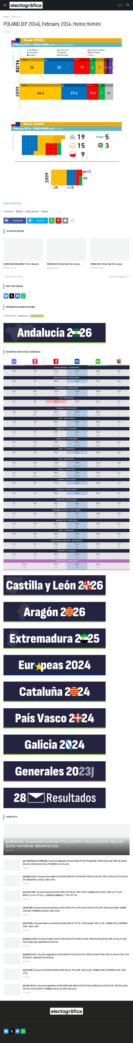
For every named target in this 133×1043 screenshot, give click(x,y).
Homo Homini (32, 211)
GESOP (61, 469)
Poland (45, 211)
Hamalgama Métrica (60, 510)
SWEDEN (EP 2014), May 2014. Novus (63, 264)
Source (7, 203)
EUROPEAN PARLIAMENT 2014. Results (21, 264)
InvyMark (61, 479)
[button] (5, 5)
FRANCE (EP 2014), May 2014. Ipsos (106, 264)
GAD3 (61, 530)
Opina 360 (61, 500)
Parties (17, 203)
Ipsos (60, 418)
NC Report (61, 408)
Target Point (61, 439)
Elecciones (61, 561)
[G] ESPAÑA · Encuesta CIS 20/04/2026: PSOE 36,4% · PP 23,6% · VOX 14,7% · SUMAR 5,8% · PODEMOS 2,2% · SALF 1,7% (74, 972)
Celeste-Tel (61, 520)
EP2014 (16, 17)
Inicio (6, 17)
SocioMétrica (60, 388)
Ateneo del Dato (60, 367)
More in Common (61, 378)
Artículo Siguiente (118, 276)
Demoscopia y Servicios (61, 540)
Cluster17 (61, 490)
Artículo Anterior (14, 276)
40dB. (60, 449)
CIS (60, 398)
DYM (61, 459)
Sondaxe (61, 551)
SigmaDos (61, 429)
